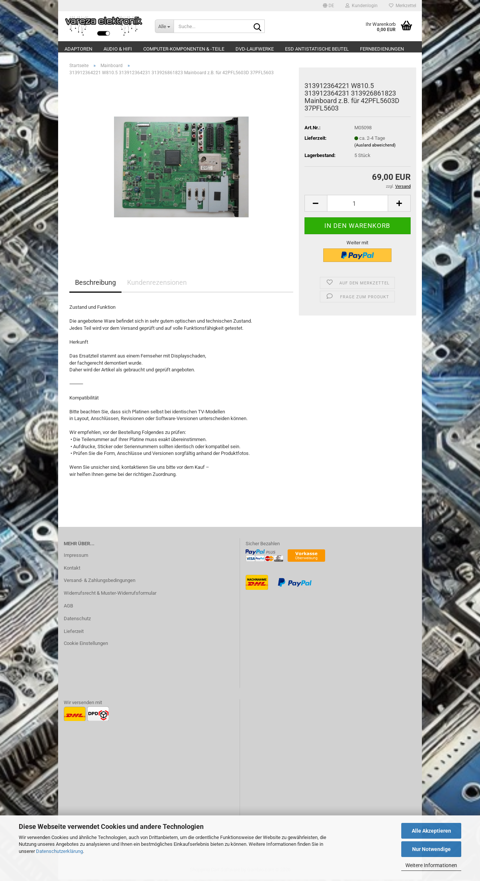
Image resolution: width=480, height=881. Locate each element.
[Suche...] (164, 26)
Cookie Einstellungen (86, 645)
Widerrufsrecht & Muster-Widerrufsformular (110, 594)
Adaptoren (78, 49)
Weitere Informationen (431, 865)
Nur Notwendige (431, 849)
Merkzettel (402, 5)
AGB (68, 607)
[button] (328, 5)
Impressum (76, 556)
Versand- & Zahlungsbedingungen (99, 582)
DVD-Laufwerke (255, 49)
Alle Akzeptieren (431, 831)
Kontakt (72, 569)
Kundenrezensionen (157, 284)
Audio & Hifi (118, 49)
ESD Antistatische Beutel (317, 49)
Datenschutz (77, 620)
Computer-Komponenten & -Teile (183, 49)
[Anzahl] (357, 204)
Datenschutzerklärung (59, 851)
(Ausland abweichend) (375, 146)
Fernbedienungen (382, 49)
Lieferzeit (74, 633)
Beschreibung (95, 284)
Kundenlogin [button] (361, 5)
